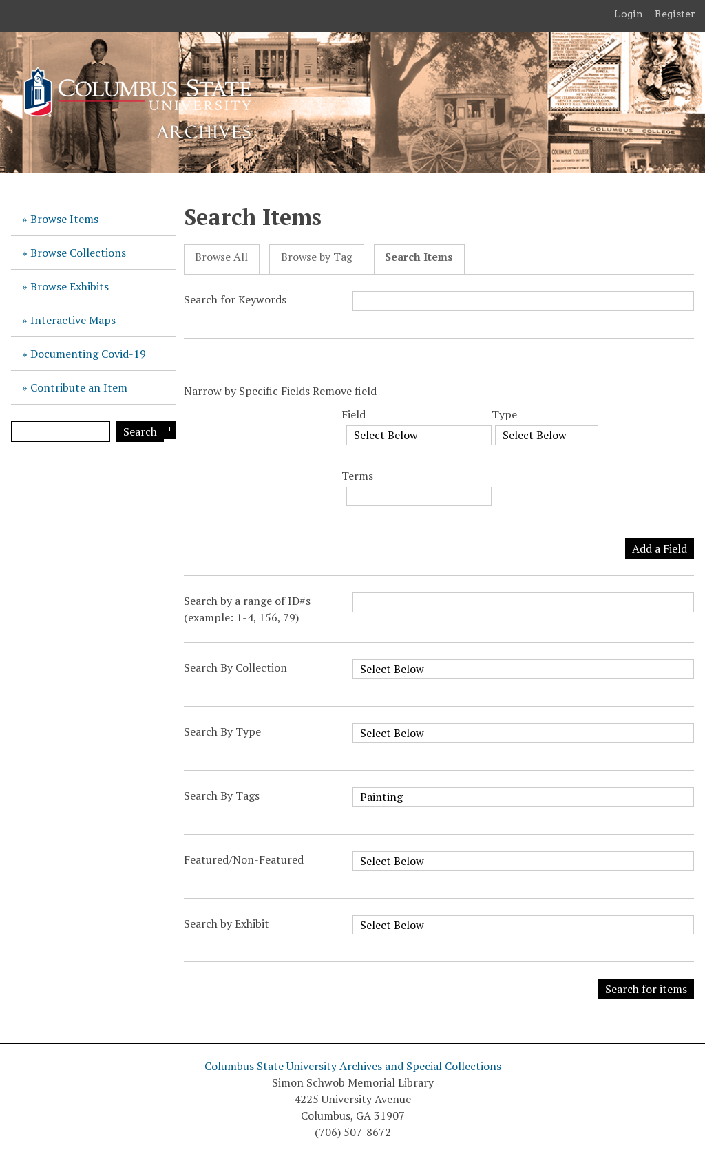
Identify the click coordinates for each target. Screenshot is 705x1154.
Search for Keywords (235, 299)
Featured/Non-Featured (244, 859)
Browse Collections (78, 252)
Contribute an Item (78, 387)
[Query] (60, 431)
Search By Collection (235, 667)
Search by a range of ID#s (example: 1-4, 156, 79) (247, 609)
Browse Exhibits (69, 286)
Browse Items (64, 218)
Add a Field (659, 548)
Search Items (419, 257)
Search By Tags (222, 795)
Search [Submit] (140, 431)
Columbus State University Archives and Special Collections (352, 1065)
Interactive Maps (73, 320)
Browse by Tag (316, 257)
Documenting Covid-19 (88, 353)
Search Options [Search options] (168, 430)
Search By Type (222, 731)
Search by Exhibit (226, 923)
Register (675, 13)
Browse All (221, 257)
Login (628, 13)
